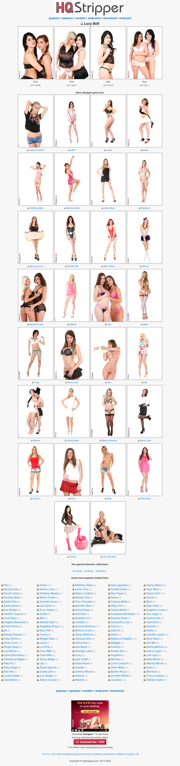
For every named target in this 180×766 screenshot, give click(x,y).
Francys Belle (119, 601)
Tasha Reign (47, 659)
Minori (145, 266)
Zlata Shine (11, 638)
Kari (109, 324)
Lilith (72, 149)
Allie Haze (145, 498)
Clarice (115, 626)
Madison (145, 208)
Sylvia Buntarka (14, 655)
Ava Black (81, 647)
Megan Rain (47, 638)
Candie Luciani (155, 634)
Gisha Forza (11, 626)
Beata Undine (84, 593)
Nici (109, 382)
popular (54, 18)
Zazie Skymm (48, 667)
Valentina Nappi (14, 659)
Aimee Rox (117, 651)
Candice (80, 622)
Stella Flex (10, 601)
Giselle (79, 667)
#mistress (101, 570)
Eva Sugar (152, 614)
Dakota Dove (119, 618)
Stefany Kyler (37, 208)
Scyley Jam (46, 671)
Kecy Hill (45, 630)
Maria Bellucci (155, 647)
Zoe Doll (80, 614)
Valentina (152, 622)
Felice (114, 597)
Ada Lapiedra (119, 585)
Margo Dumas (13, 634)
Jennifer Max (83, 605)
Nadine (79, 680)
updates (67, 18)
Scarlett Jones (48, 601)
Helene (79, 675)
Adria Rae (81, 642)
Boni (149, 601)
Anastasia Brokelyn (123, 614)
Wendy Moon (154, 663)
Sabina (72, 324)
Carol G (36, 498)
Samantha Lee (120, 622)
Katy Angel (11, 667)
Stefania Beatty (49, 593)
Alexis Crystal (48, 680)
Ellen (145, 324)
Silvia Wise (117, 667)
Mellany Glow (83, 585)
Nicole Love (11, 589)
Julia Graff (81, 659)
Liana (109, 149)
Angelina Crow (155, 610)
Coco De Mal (109, 556)
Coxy (78, 655)
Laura (43, 642)
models (81, 18)
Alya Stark (152, 605)
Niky (109, 498)
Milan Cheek (47, 597)
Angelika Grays (49, 626)
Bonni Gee (145, 440)
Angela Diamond (14, 622)
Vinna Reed (73, 440)
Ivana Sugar (154, 651)
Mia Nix (9, 671)
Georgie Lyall (83, 651)
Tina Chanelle (83, 601)
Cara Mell (46, 651)
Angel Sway (11, 647)
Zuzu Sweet (47, 610)
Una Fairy (10, 618)
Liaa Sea (116, 680)
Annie (150, 597)
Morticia (151, 671)
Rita (42, 618)
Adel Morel (153, 659)
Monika (115, 659)
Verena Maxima (85, 626)
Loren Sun (81, 589)
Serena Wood (83, 671)
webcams (94, 18)
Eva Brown (10, 610)
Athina (36, 440)
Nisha (114, 634)
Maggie (115, 642)
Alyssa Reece (154, 585)
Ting (36, 382)
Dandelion (10, 680)
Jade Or (115, 630)
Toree (43, 585)
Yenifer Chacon (13, 614)
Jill (5, 630)
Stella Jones (11, 605)
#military (89, 570)
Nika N (8, 663)
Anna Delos (82, 610)
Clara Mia (46, 655)
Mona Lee (73, 382)
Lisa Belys (10, 651)
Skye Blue (152, 589)
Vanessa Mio (83, 638)
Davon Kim (153, 593)
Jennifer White (120, 675)
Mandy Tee (82, 597)
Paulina (115, 647)
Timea (73, 556)
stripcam (125, 18)
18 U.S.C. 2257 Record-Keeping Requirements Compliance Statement (78, 754)
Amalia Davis (119, 589)
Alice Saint (153, 638)
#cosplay (77, 570)
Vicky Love (10, 642)
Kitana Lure (47, 589)
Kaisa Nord (82, 663)
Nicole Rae (72, 266)
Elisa (72, 498)
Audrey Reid (11, 597)
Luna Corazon (119, 663)
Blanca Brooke (109, 440)
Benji (145, 149)
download (110, 18)
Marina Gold (72, 208)
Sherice (151, 626)
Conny (44, 634)
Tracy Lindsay (155, 675)
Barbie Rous (118, 671)
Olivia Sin (116, 605)
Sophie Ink (153, 618)
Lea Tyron (46, 605)
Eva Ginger (47, 675)
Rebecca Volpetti (121, 638)
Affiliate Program (126, 754)
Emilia (43, 614)
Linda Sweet (12, 675)
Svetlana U (82, 618)
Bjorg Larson (36, 266)
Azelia (150, 630)
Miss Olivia (109, 266)
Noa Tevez (117, 593)
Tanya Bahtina (84, 634)
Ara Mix (151, 642)
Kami (149, 667)
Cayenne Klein (36, 149)
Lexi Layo (152, 655)
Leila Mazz (109, 208)
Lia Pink (45, 647)
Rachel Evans (37, 324)
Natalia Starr (48, 622)
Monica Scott (83, 630)
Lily (145, 382)
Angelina (116, 655)
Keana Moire (119, 610)
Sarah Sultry (11, 593)
